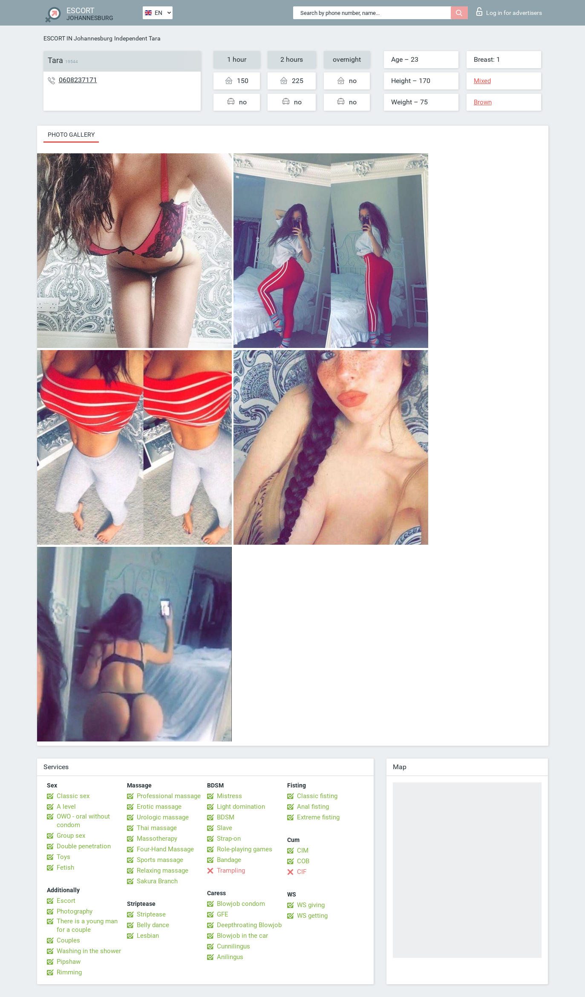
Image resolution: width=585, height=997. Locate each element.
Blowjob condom (241, 904)
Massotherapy (157, 838)
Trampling (231, 870)
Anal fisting (313, 806)
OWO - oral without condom (83, 821)
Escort (66, 901)
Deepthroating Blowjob (249, 925)
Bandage (229, 860)
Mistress (229, 796)
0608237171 (78, 80)
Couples (68, 940)
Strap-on (229, 838)
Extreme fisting (318, 817)
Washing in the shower (89, 951)
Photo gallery (71, 134)
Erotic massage (159, 806)
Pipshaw (69, 961)
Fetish (65, 867)
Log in (509, 11)
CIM (302, 850)
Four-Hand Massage (165, 849)
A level (66, 806)
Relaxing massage (162, 870)
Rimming (69, 972)
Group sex (71, 835)
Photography (74, 911)
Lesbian (148, 936)
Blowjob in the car (242, 936)
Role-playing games (244, 849)
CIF (301, 872)
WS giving (311, 905)
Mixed (482, 81)
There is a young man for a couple (87, 925)
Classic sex (73, 796)
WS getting (312, 915)
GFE (222, 914)
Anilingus (230, 957)
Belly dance (153, 925)
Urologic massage (163, 817)
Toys (63, 857)
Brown (483, 102)
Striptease (151, 914)
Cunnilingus (233, 946)
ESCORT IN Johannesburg (77, 38)
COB (303, 861)
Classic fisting (317, 796)
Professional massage (169, 796)
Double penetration (84, 846)
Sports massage (160, 860)
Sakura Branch (157, 881)
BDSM (225, 817)
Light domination (241, 806)
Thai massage (157, 828)
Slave (224, 828)
